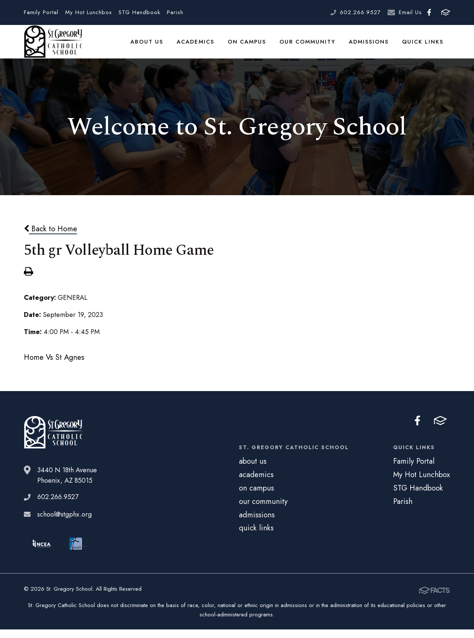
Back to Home (50, 238)
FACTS (445, 12)
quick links (423, 46)
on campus (250, 46)
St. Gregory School (53, 46)
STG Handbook (139, 12)
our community (309, 46)
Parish (175, 12)
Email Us (410, 12)
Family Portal (41, 12)
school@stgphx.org (64, 524)
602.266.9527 (360, 12)
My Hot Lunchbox (88, 12)
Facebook (429, 12)
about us (151, 46)
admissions (370, 46)
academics (199, 46)
